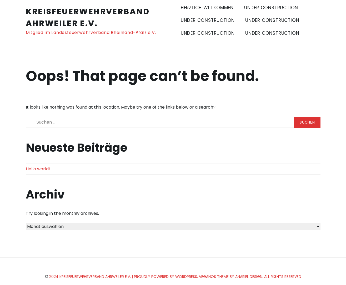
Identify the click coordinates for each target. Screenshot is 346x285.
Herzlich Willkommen (207, 7)
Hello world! (38, 169)
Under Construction (271, 7)
